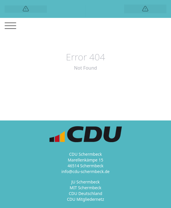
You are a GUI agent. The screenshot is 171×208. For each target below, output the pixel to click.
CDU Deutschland (85, 193)
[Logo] (26, 9)
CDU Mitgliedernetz (85, 199)
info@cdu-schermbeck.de (85, 171)
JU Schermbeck (85, 182)
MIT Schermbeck (85, 187)
